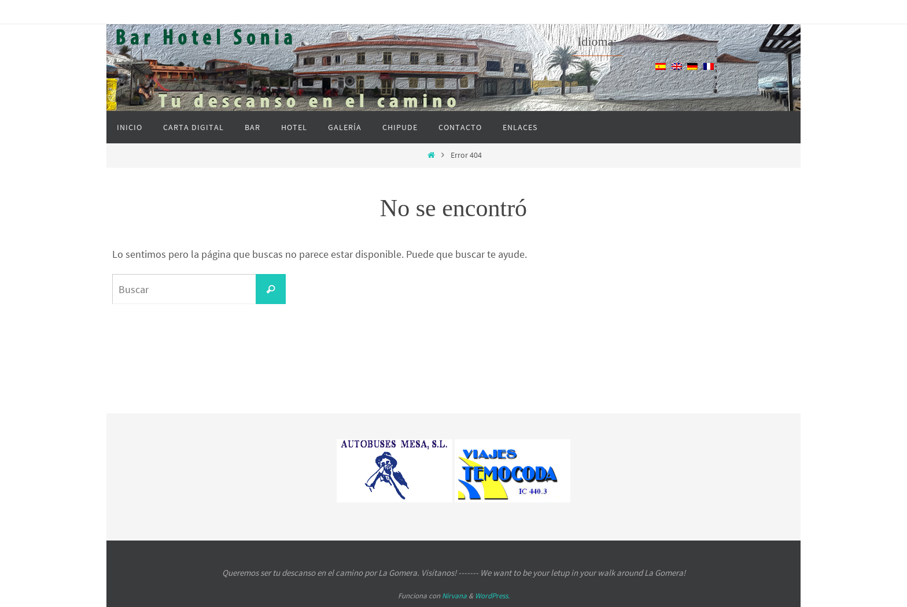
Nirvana (454, 596)
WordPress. (492, 596)
